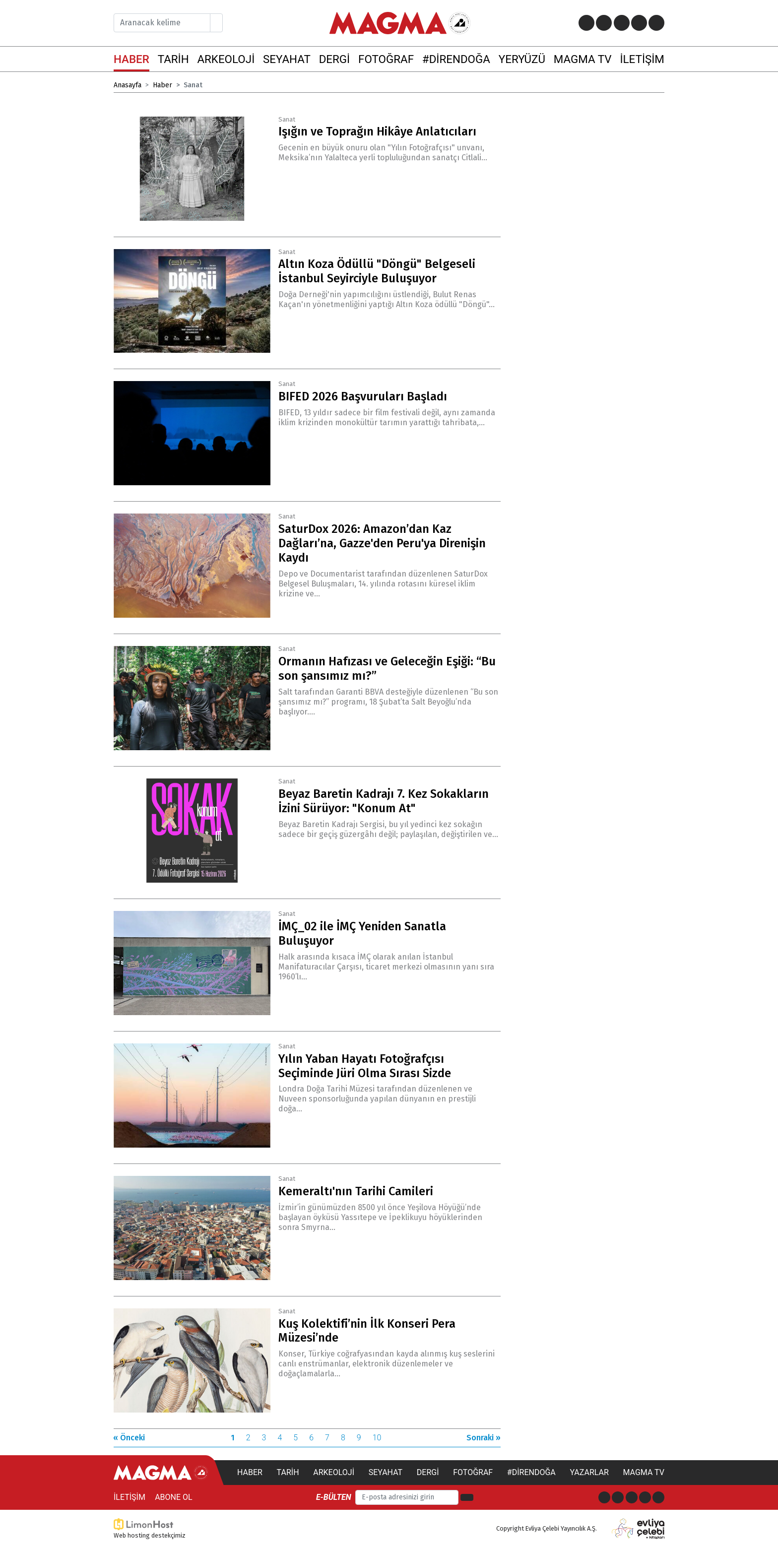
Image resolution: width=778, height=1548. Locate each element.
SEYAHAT (287, 59)
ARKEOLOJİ (226, 59)
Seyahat (385, 1472)
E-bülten (333, 1497)
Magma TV (643, 1472)
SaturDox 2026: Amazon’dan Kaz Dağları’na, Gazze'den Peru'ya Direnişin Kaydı (382, 543)
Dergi (428, 1472)
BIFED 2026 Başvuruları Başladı (362, 396)
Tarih (288, 1472)
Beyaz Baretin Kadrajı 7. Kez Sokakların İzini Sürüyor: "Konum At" (383, 801)
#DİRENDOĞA (456, 59)
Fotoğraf (473, 1472)
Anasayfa (127, 85)
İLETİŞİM (642, 59)
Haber (162, 85)
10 (377, 1437)
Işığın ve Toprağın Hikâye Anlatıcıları (377, 131)
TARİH (173, 59)
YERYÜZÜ (522, 59)
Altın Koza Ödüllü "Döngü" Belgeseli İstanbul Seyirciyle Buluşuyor (376, 271)
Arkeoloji (333, 1472)
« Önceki (129, 1437)
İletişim (129, 1497)
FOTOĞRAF (386, 59)
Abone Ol (174, 1497)
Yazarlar (589, 1472)
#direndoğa (531, 1472)
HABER (131, 59)
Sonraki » (483, 1437)
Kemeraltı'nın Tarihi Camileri (355, 1191)
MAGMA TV (583, 59)
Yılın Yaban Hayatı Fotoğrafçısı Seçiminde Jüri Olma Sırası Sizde (364, 1066)
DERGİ (334, 59)
